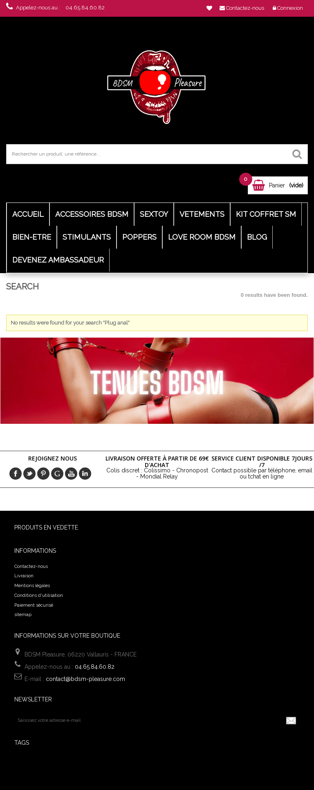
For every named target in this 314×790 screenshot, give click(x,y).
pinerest (43, 473)
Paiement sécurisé (33, 605)
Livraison (24, 576)
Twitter (29, 473)
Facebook (15, 473)
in (85, 473)
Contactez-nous (31, 566)
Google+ (57, 473)
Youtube (71, 473)
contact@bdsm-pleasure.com (85, 679)
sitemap (22, 614)
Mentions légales (32, 585)
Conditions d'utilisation (38, 595)
